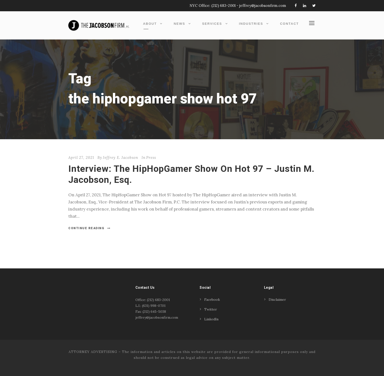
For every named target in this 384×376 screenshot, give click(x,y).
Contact (289, 23)
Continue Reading (89, 228)
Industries (251, 23)
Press (151, 157)
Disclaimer (277, 299)
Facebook (212, 299)
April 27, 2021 (81, 157)
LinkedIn (211, 319)
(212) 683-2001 (223, 5)
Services (212, 23)
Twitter (210, 309)
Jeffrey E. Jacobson (120, 157)
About (150, 23)
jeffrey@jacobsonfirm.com (262, 5)
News (179, 23)
